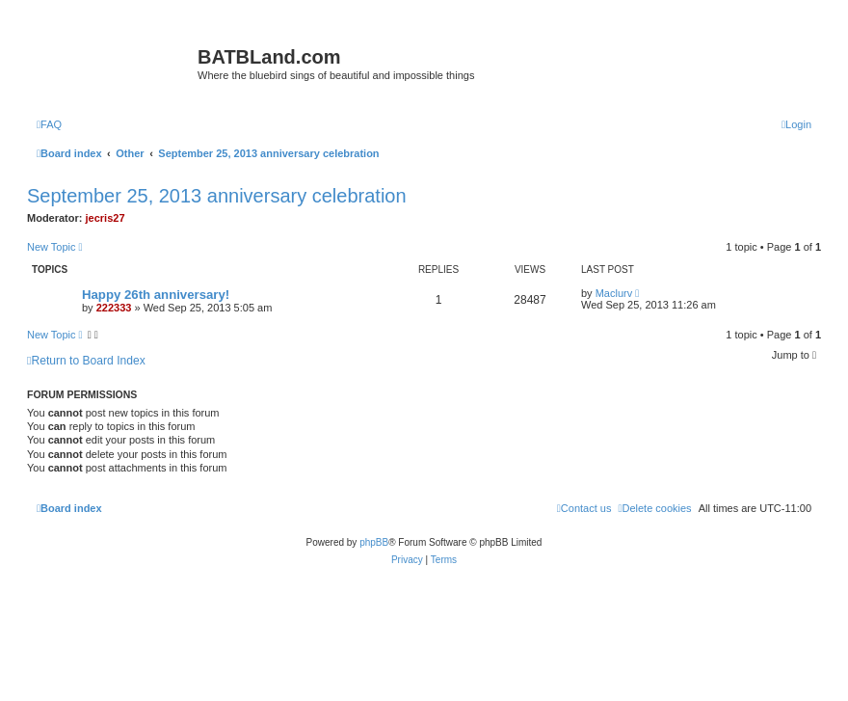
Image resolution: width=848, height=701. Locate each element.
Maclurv (614, 293)
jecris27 (105, 218)
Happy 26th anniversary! (155, 294)
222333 (114, 307)
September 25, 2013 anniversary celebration (217, 195)
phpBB (373, 542)
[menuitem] (49, 124)
